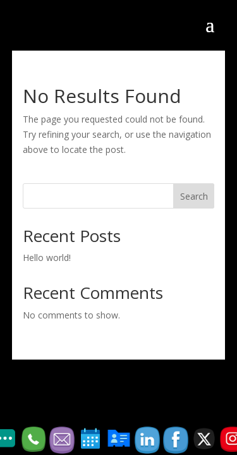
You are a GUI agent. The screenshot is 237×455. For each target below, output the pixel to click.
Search (194, 196)
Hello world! (47, 258)
